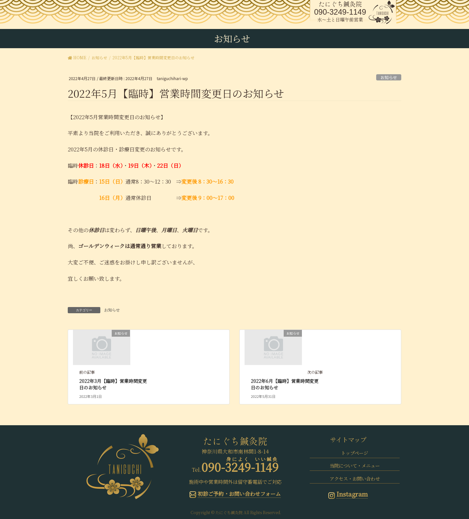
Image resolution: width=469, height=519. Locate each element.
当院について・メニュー (355, 465)
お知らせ (388, 77)
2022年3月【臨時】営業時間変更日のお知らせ (113, 384)
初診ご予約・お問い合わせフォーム (239, 494)
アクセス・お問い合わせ (355, 478)
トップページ (354, 452)
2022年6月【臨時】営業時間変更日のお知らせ (285, 384)
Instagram (352, 493)
